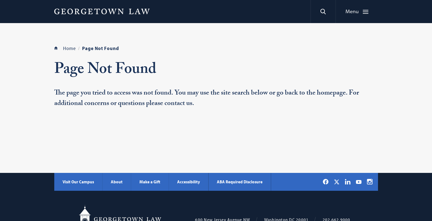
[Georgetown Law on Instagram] (369, 181)
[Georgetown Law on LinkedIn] (347, 181)
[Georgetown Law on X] (336, 181)
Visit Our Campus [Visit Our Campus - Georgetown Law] (78, 181)
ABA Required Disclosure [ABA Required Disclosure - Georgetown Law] (240, 181)
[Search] (323, 11)
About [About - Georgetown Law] (117, 181)
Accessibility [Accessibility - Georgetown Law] (188, 181)
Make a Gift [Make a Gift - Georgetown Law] (149, 181)
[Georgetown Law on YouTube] (358, 181)
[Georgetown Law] (102, 11)
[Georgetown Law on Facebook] (325, 181)
